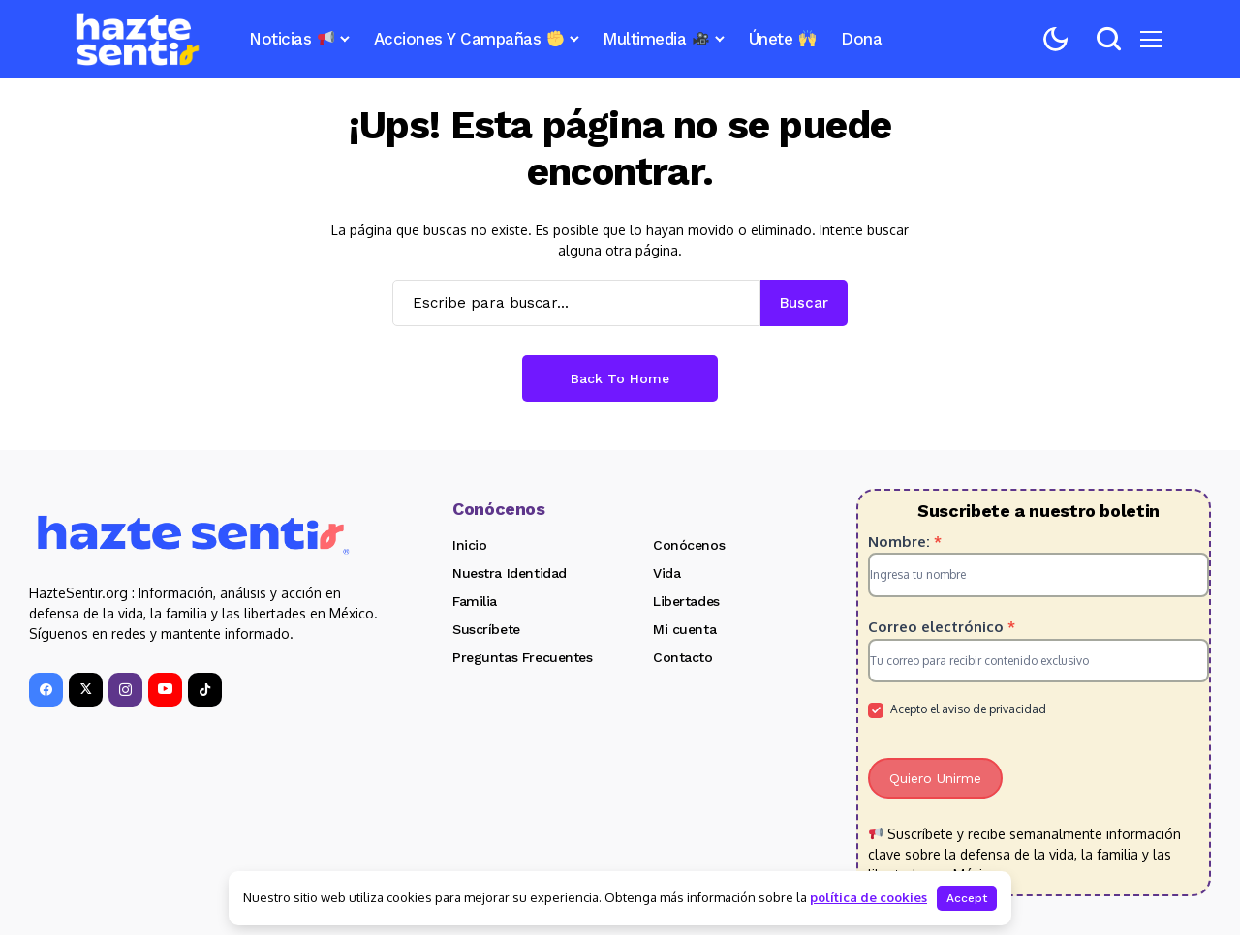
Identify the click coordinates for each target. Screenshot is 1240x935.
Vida (666, 573)
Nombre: (905, 541)
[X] (86, 690)
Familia (474, 601)
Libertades (686, 601)
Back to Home (620, 378)
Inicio (469, 545)
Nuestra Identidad (509, 573)
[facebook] (46, 690)
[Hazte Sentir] (138, 39)
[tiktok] (205, 690)
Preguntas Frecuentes (522, 657)
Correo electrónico (941, 627)
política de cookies (868, 897)
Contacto (683, 657)
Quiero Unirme (935, 778)
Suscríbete (486, 629)
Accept (966, 898)
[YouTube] (165, 690)
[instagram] (125, 690)
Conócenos (689, 545)
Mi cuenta (684, 629)
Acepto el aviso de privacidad (957, 710)
